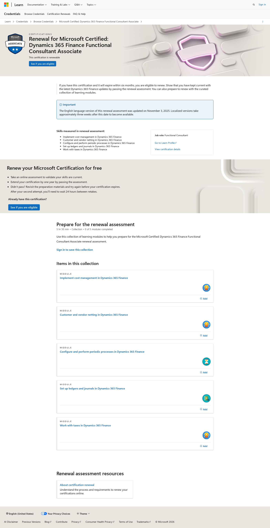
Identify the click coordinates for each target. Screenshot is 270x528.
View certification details (167, 149)
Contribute (61, 521)
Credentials (22, 21)
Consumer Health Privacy (99, 521)
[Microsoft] (6, 4)
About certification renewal (77, 485)
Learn (8, 21)
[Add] (203, 298)
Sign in (262, 4)
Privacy (75, 521)
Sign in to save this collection (74, 249)
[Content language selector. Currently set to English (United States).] (20, 513)
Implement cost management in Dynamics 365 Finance (94, 278)
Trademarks (143, 521)
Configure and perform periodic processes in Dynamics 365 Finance (102, 351)
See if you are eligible (42, 63)
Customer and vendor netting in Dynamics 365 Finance (94, 314)
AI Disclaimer (11, 521)
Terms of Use (126, 521)
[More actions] (263, 21)
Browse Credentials (44, 21)
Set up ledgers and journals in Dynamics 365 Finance (92, 388)
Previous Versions (31, 521)
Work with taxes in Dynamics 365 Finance (85, 425)
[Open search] (253, 5)
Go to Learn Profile (165, 142)
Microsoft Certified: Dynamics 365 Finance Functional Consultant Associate (99, 21)
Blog (47, 521)
